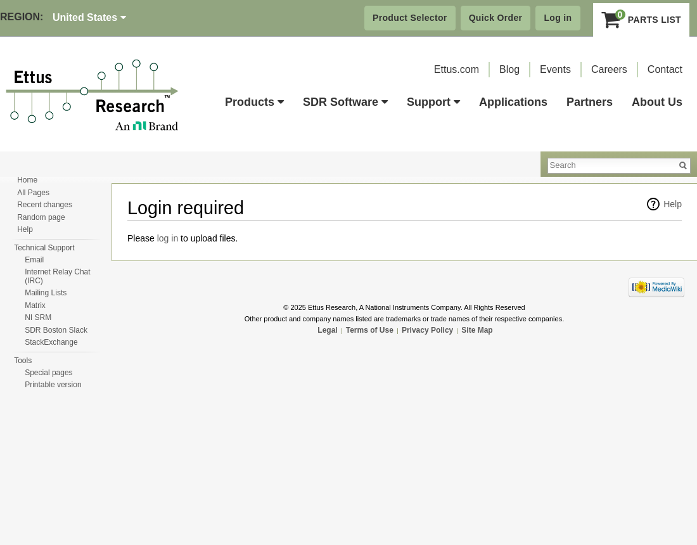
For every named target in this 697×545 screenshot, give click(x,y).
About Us (657, 102)
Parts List (641, 20)
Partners (589, 102)
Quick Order (496, 18)
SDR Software (345, 102)
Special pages (48, 372)
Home (27, 180)
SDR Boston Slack (56, 330)
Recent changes (44, 204)
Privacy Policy (427, 330)
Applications (513, 102)
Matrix (35, 305)
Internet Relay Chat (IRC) (57, 276)
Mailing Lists (46, 292)
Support (433, 102)
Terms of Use (369, 330)
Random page (41, 217)
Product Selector (410, 18)
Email (34, 259)
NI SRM (38, 317)
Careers (609, 69)
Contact (665, 69)
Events (555, 69)
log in (167, 238)
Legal (327, 330)
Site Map (476, 330)
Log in (558, 18)
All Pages (33, 192)
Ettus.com (456, 69)
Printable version (53, 384)
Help (672, 204)
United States (89, 17)
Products (254, 102)
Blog (509, 69)
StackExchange (51, 342)
